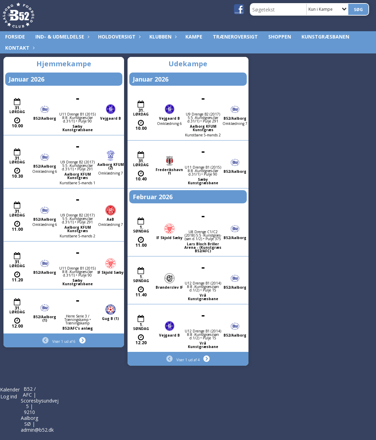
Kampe (193, 36)
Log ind (8, 396)
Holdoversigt (118, 36)
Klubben (162, 36)
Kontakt (19, 47)
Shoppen (279, 36)
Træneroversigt (235, 36)
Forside (15, 36)
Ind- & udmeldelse (61, 36)
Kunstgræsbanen (325, 36)
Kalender (10, 389)
